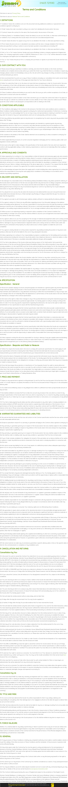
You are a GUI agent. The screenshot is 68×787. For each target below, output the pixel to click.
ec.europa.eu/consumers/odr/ (39, 769)
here (1, 80)
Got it (53, 784)
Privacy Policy (16, 13)
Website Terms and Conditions (21, 16)
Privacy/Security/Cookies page (16, 785)
